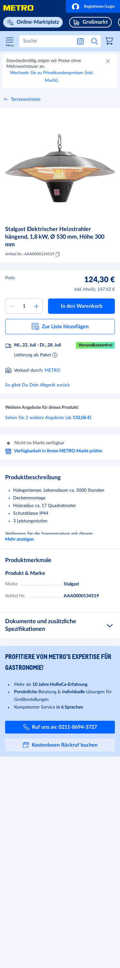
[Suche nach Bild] (80, 41)
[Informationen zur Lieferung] (54, 355)
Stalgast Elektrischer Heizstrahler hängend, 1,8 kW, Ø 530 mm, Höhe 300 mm (54, 237)
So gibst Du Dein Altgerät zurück (37, 385)
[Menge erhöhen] (36, 306)
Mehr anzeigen (19, 539)
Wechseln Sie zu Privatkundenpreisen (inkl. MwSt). (51, 77)
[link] (110, 42)
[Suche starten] (95, 41)
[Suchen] (45, 41)
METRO (52, 370)
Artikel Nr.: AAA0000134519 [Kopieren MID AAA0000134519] (33, 254)
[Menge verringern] (11, 306)
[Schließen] (108, 62)
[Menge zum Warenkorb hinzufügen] (24, 306)
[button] (93, 6)
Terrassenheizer (26, 99)
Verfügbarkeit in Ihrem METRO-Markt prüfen (53, 451)
